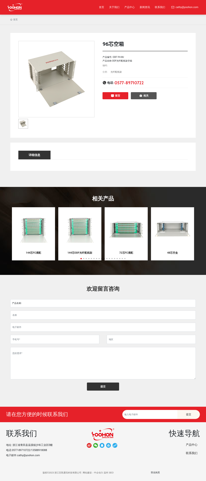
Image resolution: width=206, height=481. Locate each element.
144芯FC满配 (33, 252)
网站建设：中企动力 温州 (95, 472)
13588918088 (39, 450)
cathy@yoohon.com (28, 455)
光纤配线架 (116, 72)
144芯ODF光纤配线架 (79, 252)
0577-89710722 (129, 82)
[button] (81, 258)
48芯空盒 (172, 252)
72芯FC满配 (126, 252)
